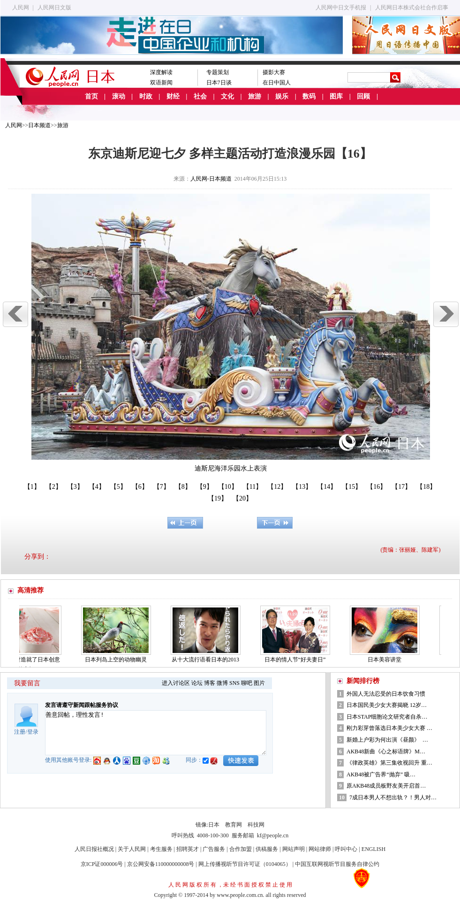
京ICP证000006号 (102, 864)
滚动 (118, 96)
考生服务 (161, 849)
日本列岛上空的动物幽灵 (118, 659)
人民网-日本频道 (211, 178)
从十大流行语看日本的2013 (207, 659)
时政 (145, 96)
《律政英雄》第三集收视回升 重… (389, 762)
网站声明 (293, 849)
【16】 (376, 486)
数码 (309, 96)
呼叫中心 (346, 849)
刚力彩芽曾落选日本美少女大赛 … (389, 728)
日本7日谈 (219, 82)
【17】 (401, 486)
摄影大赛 (274, 72)
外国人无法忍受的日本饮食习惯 (386, 694)
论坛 (197, 683)
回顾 (363, 96)
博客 (209, 683)
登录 (32, 731)
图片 (259, 683)
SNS (234, 683)
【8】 (183, 486)
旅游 (254, 96)
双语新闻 (161, 82)
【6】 (140, 486)
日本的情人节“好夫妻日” (297, 659)
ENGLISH (373, 849)
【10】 (228, 486)
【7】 (161, 486)
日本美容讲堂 (386, 659)
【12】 (277, 486)
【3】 (75, 486)
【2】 (53, 486)
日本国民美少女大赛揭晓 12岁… (387, 705)
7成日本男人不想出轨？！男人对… (393, 797)
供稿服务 (267, 849)
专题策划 (217, 72)
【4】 (97, 486)
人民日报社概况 (94, 849)
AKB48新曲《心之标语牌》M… (386, 751)
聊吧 (246, 683)
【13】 (302, 486)
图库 (336, 96)
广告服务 (214, 849)
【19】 (217, 498)
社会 (200, 96)
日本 (213, 824)
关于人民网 (132, 849)
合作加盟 (240, 849)
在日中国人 (277, 82)
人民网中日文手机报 (341, 7)
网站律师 (320, 849)
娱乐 (281, 96)
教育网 (233, 824)
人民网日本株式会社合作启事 (411, 7)
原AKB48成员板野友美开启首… (386, 785)
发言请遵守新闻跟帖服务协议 (81, 705)
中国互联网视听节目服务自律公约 (337, 864)
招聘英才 (187, 849)
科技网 (256, 824)
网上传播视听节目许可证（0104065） (244, 864)
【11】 (252, 486)
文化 (227, 96)
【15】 (352, 486)
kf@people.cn (272, 835)
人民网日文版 (54, 7)
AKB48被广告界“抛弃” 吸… (381, 774)
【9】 (204, 486)
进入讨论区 (176, 683)
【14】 (327, 486)
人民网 (20, 7)
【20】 (242, 498)
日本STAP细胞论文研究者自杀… (387, 716)
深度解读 (161, 72)
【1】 (32, 486)
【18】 (426, 486)
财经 (173, 96)
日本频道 (39, 125)
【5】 (118, 486)
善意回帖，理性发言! (155, 732)
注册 (19, 731)
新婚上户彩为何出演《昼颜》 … (387, 739)
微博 (222, 683)
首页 (91, 96)
